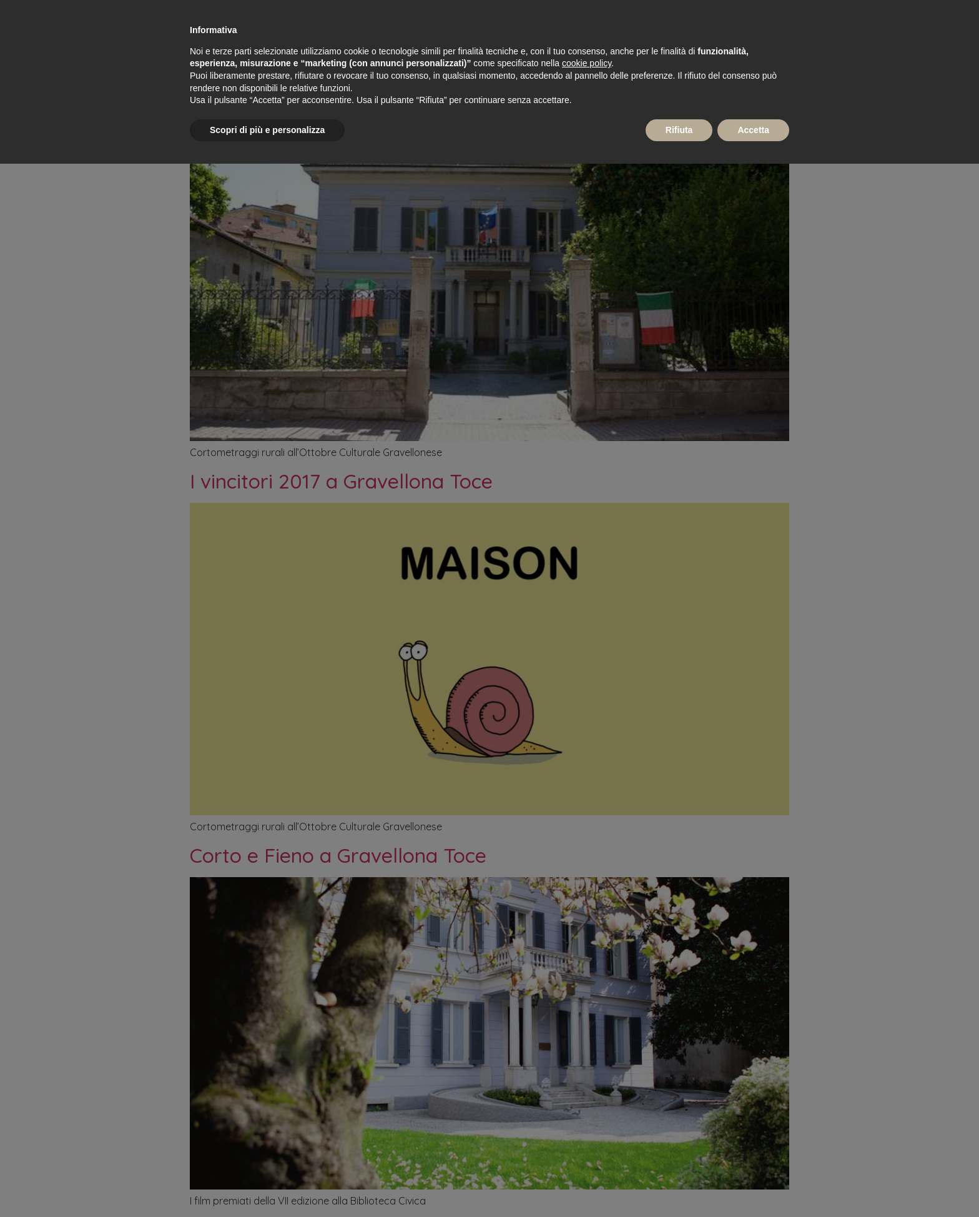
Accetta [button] (753, 130)
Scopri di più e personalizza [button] (267, 130)
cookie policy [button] (586, 63)
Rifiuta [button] (679, 130)
